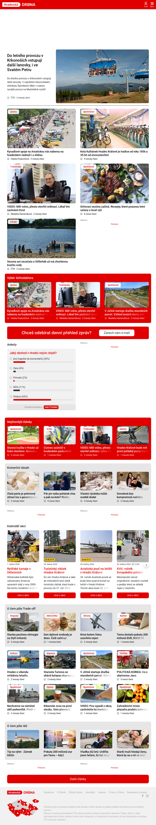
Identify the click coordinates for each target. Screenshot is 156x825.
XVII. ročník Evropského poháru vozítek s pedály (130, 572)
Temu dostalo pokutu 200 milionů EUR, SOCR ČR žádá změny (132, 636)
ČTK (13, 97)
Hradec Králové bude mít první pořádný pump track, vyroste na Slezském (132, 449)
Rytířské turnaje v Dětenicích (19, 570)
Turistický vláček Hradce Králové (55, 570)
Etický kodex (75, 792)
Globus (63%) (20, 396)
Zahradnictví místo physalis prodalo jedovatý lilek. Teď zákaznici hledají (132, 707)
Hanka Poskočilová (20, 159)
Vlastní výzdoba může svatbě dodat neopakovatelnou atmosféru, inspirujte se (94, 495)
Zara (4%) (18, 368)
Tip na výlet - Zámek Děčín (19, 753)
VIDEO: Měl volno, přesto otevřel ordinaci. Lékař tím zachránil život (38, 208)
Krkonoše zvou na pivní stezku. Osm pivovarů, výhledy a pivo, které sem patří (59, 707)
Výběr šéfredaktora (20, 278)
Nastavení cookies (137, 792)
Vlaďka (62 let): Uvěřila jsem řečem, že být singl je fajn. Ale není (95, 753)
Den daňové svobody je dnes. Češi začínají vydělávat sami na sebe (58, 636)
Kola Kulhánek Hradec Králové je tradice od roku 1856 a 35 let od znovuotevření (114, 153)
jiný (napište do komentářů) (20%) (31, 358)
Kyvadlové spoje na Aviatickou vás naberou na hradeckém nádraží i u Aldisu (35, 153)
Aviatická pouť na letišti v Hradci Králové (96, 570)
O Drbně (61, 792)
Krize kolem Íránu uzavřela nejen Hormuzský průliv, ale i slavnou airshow (94, 636)
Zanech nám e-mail (117, 333)
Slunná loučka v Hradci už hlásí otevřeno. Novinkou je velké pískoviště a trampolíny (23, 449)
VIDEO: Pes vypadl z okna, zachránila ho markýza (96, 707)
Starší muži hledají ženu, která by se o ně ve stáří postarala (132, 753)
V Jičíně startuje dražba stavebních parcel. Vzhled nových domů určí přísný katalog (126, 312)
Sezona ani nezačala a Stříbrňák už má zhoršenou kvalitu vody (37, 263)
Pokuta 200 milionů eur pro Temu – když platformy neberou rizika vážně (59, 753)
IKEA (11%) (19, 387)
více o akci (23, 595)
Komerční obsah (18, 467)
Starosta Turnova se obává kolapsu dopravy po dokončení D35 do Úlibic (59, 673)
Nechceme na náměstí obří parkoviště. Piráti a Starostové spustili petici (22, 707)
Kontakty (90, 792)
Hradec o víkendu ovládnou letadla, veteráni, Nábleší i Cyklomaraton (18, 673)
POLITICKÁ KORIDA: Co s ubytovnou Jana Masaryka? (132, 673)
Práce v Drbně (116, 792)
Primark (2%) (20, 377)
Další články (78, 779)
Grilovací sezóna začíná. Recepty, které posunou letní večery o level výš (112, 208)
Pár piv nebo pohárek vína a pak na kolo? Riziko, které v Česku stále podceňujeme (59, 495)
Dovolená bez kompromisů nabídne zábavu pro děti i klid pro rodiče (132, 495)
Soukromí (49, 792)
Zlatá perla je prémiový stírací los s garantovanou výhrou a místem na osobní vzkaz (23, 495)
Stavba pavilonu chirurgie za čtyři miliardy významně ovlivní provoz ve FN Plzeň (22, 636)
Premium (114, 224)
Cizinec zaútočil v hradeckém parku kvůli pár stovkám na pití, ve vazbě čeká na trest (57, 449)
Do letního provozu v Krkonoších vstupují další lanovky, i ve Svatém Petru (25, 62)
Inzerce (102, 792)
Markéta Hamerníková (21, 214)
